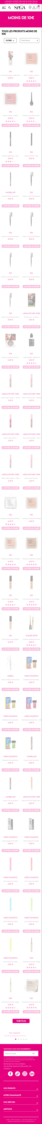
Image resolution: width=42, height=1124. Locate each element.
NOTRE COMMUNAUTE (12, 1095)
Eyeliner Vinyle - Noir (31, 156)
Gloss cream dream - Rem (31, 438)
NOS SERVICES (9, 1102)
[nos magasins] (30, 8)
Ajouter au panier (10, 85)
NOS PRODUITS (9, 1088)
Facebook (10, 1073)
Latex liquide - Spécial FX (31, 357)
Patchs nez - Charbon (31, 317)
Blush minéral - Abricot (31, 75)
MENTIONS (7, 1109)
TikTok (17, 1073)
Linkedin (31, 1073)
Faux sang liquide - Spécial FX (10, 75)
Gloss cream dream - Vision (10, 478)
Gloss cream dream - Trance (10, 397)
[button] (15, 1039)
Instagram (24, 1073)
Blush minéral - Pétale (10, 115)
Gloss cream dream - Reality (31, 397)
